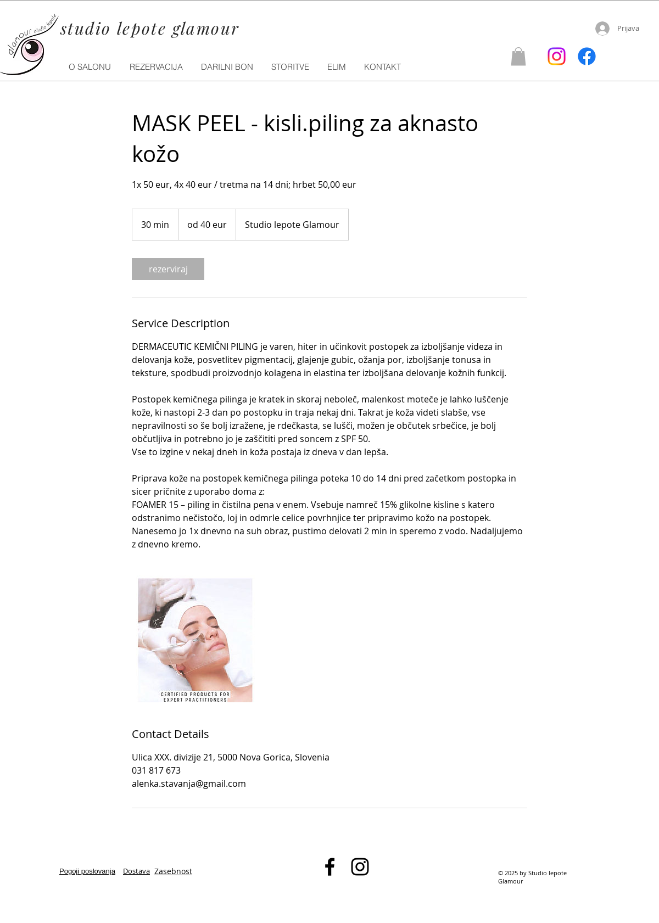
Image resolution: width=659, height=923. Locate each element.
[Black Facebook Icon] (330, 867)
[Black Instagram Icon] (360, 867)
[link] (168, 269)
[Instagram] (556, 56)
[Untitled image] (195, 638)
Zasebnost (173, 871)
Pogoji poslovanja (87, 871)
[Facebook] (587, 56)
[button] (291, 67)
